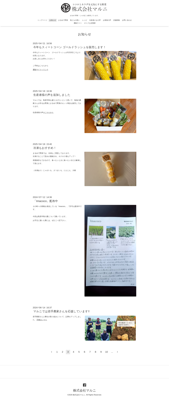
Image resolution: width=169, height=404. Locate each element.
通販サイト (78, 23)
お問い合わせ (127, 20)
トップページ (42, 20)
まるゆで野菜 (63, 20)
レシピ (84, 20)
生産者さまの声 (95, 20)
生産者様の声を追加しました (51, 94)
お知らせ (52, 20)
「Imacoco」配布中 (45, 201)
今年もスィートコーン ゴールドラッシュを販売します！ (69, 47)
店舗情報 (116, 20)
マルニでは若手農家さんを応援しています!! (61, 311)
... (112, 352)
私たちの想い (75, 20)
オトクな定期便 (89, 23)
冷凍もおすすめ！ (44, 147)
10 (106, 352)
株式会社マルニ (84, 390)
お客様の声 (107, 20)
